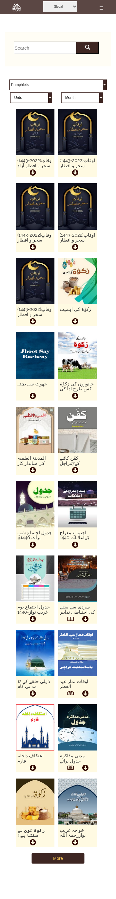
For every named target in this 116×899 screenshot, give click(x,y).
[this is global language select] (60, 6)
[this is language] (31, 98)
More (58, 858)
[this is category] (58, 85)
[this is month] (82, 98)
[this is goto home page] (17, 7)
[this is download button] (85, 620)
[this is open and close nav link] (101, 7)
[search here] (87, 48)
